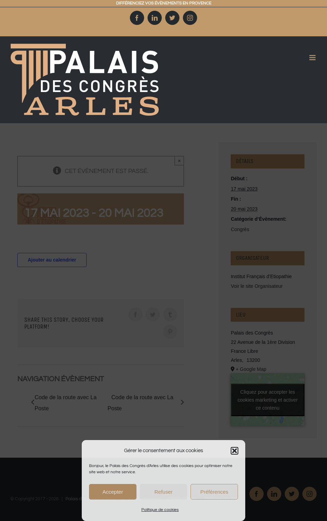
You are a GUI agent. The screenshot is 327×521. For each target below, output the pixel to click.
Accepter (113, 492)
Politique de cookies (160, 510)
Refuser (163, 492)
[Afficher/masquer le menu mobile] (309, 57)
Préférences (214, 492)
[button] (234, 450)
